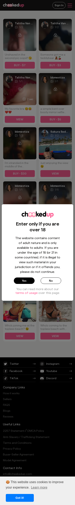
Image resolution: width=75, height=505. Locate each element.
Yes (24, 280)
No (51, 280)
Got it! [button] (20, 497)
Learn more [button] (39, 487)
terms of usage (26, 293)
